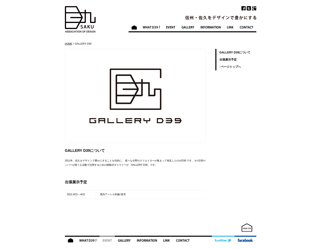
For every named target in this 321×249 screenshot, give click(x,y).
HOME (68, 43)
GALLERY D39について (235, 52)
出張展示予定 (228, 59)
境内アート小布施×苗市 (113, 194)
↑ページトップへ (230, 66)
